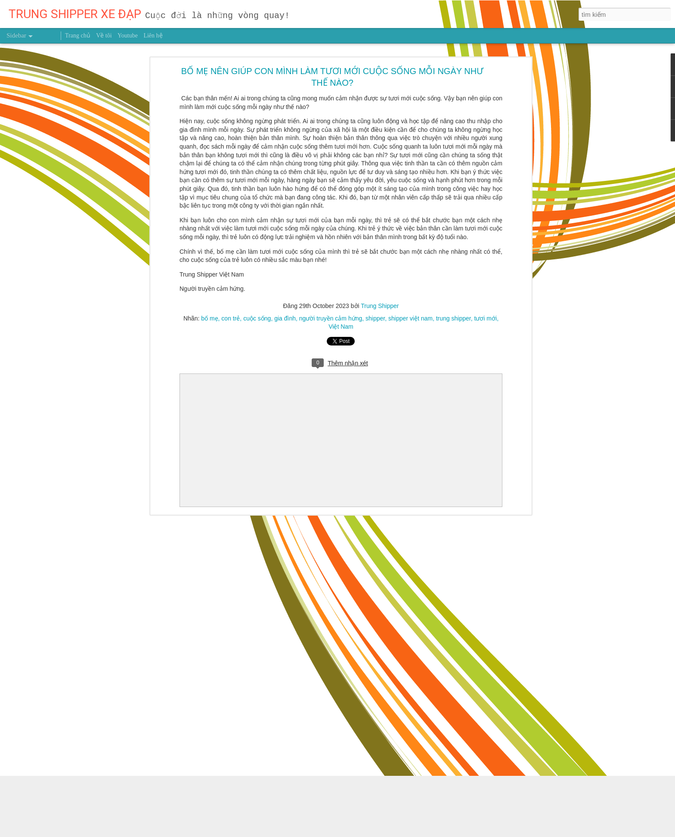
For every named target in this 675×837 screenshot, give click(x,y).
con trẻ (230, 318)
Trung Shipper (380, 305)
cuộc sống (257, 318)
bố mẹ (209, 318)
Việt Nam (340, 326)
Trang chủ (77, 35)
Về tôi (103, 35)
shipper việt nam (410, 318)
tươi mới (485, 318)
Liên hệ (152, 35)
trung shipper (453, 318)
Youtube (128, 35)
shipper (375, 318)
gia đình (285, 318)
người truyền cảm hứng (330, 318)
